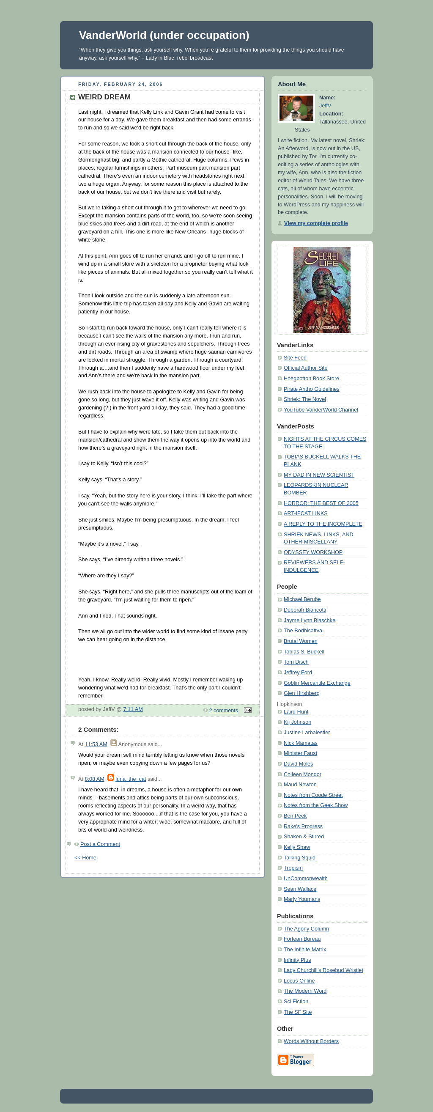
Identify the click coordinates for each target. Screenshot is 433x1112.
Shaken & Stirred (304, 837)
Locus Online (299, 981)
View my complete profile (316, 223)
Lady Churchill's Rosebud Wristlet (323, 970)
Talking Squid (299, 858)
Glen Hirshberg (302, 693)
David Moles (298, 764)
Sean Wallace (300, 889)
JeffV (325, 106)
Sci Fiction (296, 1002)
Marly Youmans (302, 899)
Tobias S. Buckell (304, 652)
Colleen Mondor (302, 774)
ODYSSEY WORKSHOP (313, 552)
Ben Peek (295, 816)
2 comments (223, 711)
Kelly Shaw (297, 847)
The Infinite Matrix (305, 950)
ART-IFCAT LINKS (306, 513)
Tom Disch (296, 662)
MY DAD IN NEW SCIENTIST (319, 475)
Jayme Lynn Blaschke (309, 620)
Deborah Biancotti (305, 610)
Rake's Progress (303, 826)
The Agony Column (306, 929)
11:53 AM (96, 744)
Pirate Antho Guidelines (312, 389)
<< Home (85, 858)
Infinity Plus (297, 960)
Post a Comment (100, 844)
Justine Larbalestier (307, 733)
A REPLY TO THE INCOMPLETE (323, 524)
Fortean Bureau (302, 939)
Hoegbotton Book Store (311, 379)
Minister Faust (300, 753)
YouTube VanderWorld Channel (321, 410)
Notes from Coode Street (313, 795)
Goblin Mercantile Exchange (317, 683)
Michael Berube (302, 599)
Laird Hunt (296, 712)
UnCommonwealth (306, 878)
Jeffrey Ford (298, 672)
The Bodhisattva (303, 631)
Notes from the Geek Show (316, 805)
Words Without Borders (311, 1041)
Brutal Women (301, 641)
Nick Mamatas (301, 743)
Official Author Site (306, 368)
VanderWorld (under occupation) (164, 35)
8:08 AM (94, 779)
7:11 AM (133, 709)
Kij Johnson (297, 722)
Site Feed (295, 358)
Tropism (293, 868)
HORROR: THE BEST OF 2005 (321, 503)
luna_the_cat (130, 779)
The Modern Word (305, 991)
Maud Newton (300, 785)
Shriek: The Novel (305, 399)
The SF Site (298, 1012)
